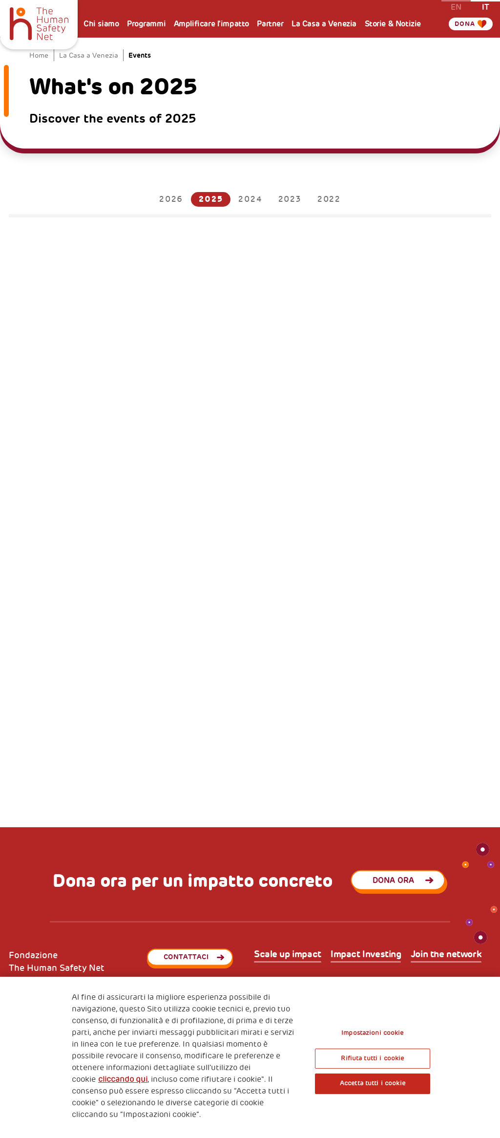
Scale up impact (287, 954)
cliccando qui (122, 1079)
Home (38, 55)
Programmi (146, 24)
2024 (250, 199)
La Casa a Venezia (324, 24)
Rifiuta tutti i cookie (372, 1058)
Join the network (446, 954)
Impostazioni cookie (372, 1033)
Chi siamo (101, 24)
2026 (171, 199)
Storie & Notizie (393, 24)
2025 (211, 199)
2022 (329, 199)
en (456, 6)
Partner (270, 24)
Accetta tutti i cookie (372, 1083)
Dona (465, 24)
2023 (290, 199)
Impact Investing (366, 954)
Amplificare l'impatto (211, 24)
